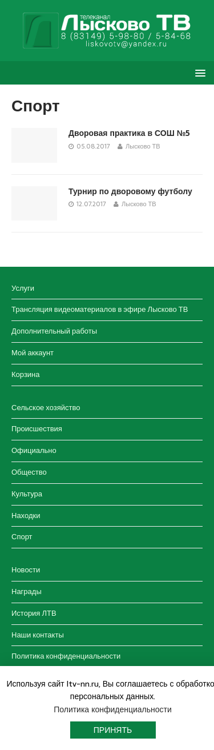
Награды (26, 591)
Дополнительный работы (54, 331)
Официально (33, 450)
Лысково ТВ (143, 146)
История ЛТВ (33, 613)
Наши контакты (37, 635)
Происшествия (36, 429)
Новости (25, 570)
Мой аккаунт (32, 353)
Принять (113, 730)
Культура (26, 494)
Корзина (25, 374)
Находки (25, 516)
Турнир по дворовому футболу (130, 191)
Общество (29, 472)
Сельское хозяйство (45, 408)
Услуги (22, 288)
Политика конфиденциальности (65, 656)
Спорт (22, 537)
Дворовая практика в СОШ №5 (129, 133)
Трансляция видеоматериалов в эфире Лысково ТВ (99, 309)
